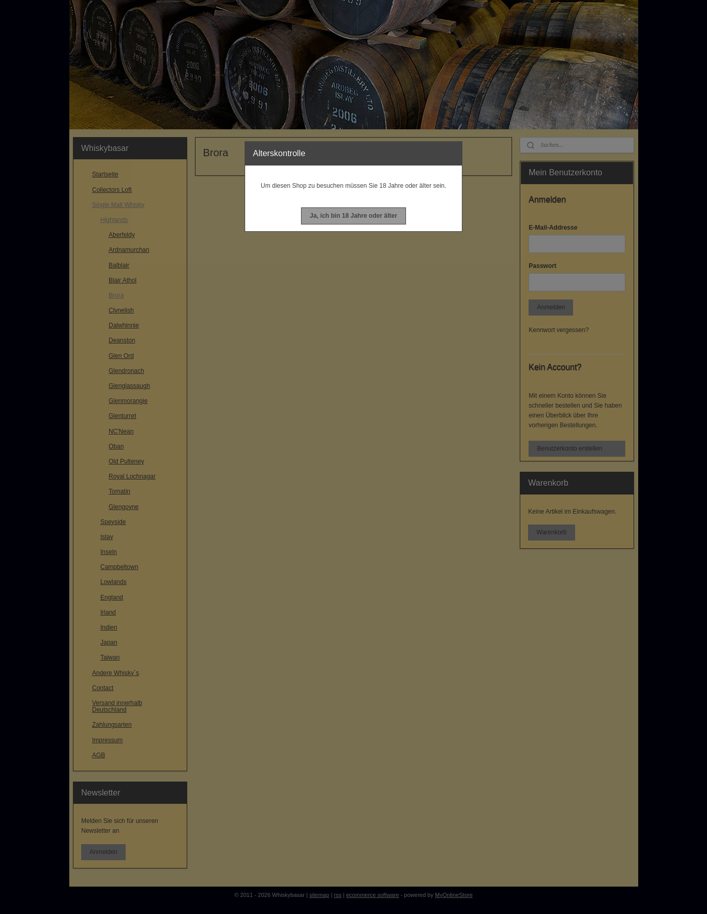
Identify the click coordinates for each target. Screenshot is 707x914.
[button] (353, 215)
